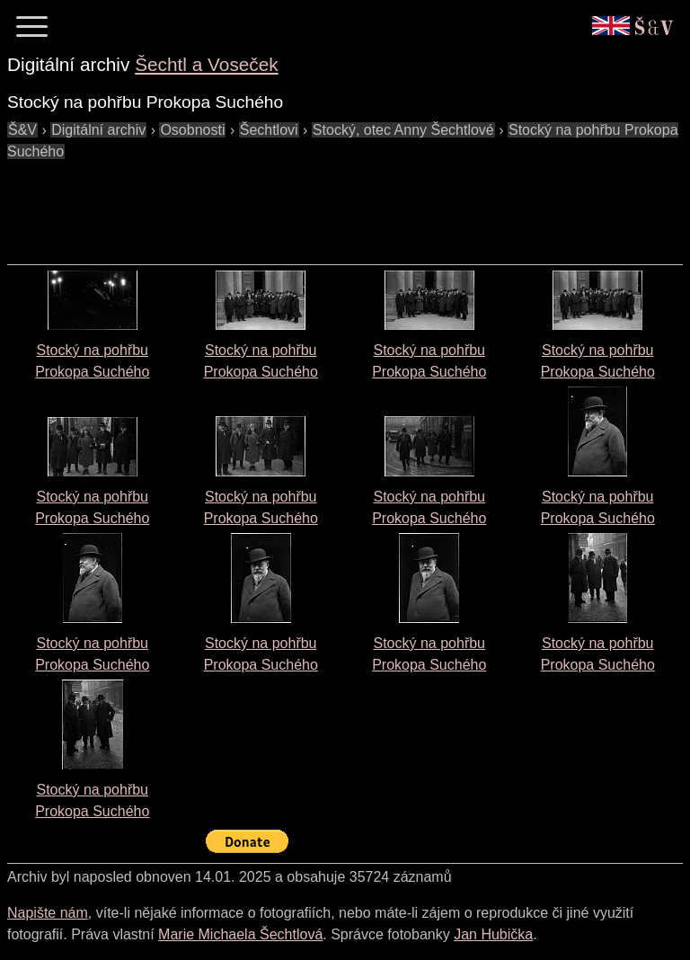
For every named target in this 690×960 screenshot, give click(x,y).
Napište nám (47, 912)
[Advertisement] (334, 203)
